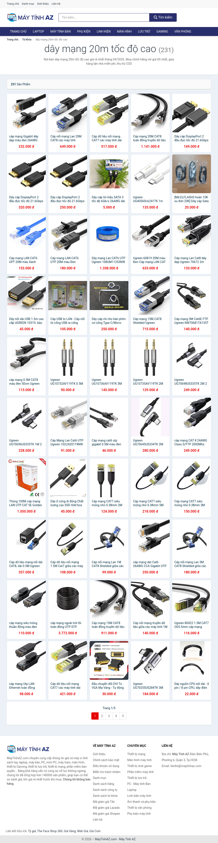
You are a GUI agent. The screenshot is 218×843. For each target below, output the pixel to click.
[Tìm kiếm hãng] (104, 17)
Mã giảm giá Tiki (104, 801)
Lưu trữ (144, 31)
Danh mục (28, 3)
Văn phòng (182, 31)
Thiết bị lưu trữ (137, 778)
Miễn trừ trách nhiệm (106, 772)
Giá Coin (94, 831)
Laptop (38, 31)
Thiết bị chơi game (139, 766)
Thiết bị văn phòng (139, 807)
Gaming (162, 31)
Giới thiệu (43, 3)
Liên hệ (56, 3)
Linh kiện (103, 31)
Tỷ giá (32, 831)
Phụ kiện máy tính (139, 813)
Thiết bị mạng (136, 754)
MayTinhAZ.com (106, 839)
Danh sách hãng (103, 784)
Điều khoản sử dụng (106, 766)
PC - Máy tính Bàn (139, 784)
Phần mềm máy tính (140, 772)
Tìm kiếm (163, 17)
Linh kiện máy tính (139, 795)
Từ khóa (26, 39)
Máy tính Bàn (60, 31)
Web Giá (82, 831)
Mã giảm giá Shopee (106, 813)
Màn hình (124, 31)
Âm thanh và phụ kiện (141, 801)
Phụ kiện (83, 31)
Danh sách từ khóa (105, 795)
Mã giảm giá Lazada (106, 807)
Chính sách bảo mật (106, 760)
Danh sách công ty (105, 790)
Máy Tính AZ (127, 839)
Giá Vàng (70, 831)
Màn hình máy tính (139, 760)
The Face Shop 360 (49, 831)
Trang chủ (13, 3)
